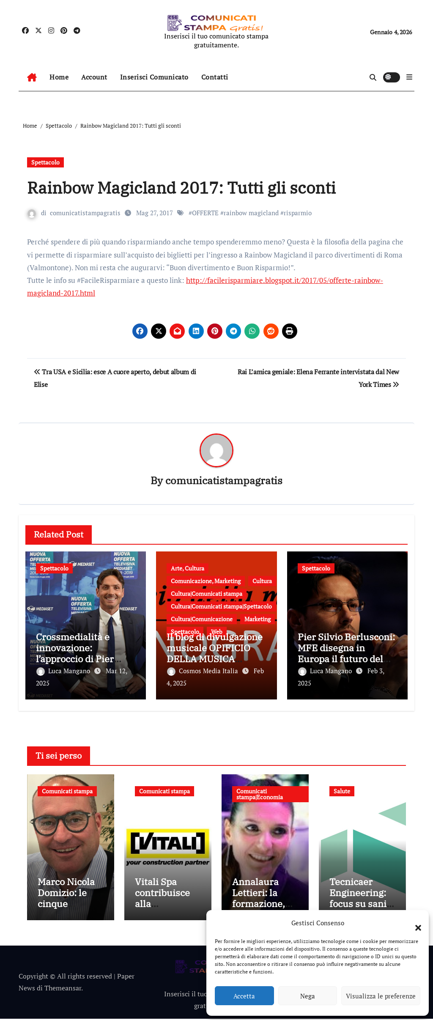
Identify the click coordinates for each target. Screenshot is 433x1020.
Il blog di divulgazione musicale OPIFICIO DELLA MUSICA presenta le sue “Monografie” (215, 659)
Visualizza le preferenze (381, 996)
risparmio (298, 212)
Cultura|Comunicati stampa (206, 594)
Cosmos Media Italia (203, 670)
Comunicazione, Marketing (206, 581)
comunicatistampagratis (85, 212)
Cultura (262, 581)
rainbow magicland (251, 212)
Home (59, 77)
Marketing (257, 619)
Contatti (214, 77)
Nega (307, 996)
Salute (342, 790)
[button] (414, 922)
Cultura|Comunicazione (202, 619)
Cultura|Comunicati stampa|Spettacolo (221, 607)
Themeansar (62, 989)
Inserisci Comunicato (154, 77)
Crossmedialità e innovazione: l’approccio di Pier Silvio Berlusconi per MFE (81, 659)
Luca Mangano (64, 670)
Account (94, 77)
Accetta (244, 996)
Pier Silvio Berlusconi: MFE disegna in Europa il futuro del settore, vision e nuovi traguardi (346, 659)
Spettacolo (45, 162)
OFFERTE (205, 212)
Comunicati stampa (67, 790)
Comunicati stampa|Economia (259, 793)
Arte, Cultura (187, 569)
